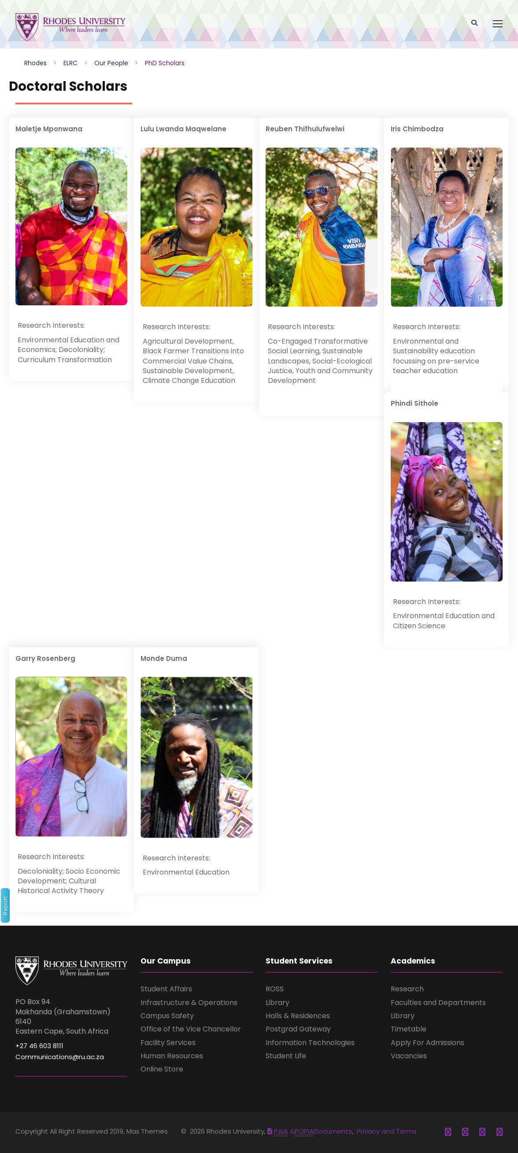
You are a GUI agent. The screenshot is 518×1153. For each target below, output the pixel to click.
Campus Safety (167, 1016)
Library (277, 1002)
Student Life (286, 1056)
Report (5, 905)
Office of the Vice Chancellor (191, 1029)
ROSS (275, 989)
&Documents (309, 1131)
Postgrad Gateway (298, 1029)
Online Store (162, 1069)
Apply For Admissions (427, 1043)
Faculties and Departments (438, 1002)
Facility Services (168, 1043)
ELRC (70, 63)
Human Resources (172, 1056)
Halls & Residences (298, 1016)
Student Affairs (166, 989)
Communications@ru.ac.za (59, 1056)
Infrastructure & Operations (189, 1002)
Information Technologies (310, 1043)
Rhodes (35, 63)
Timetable (408, 1029)
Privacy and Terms (387, 1131)
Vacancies (409, 1056)
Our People (111, 63)
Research (407, 989)
